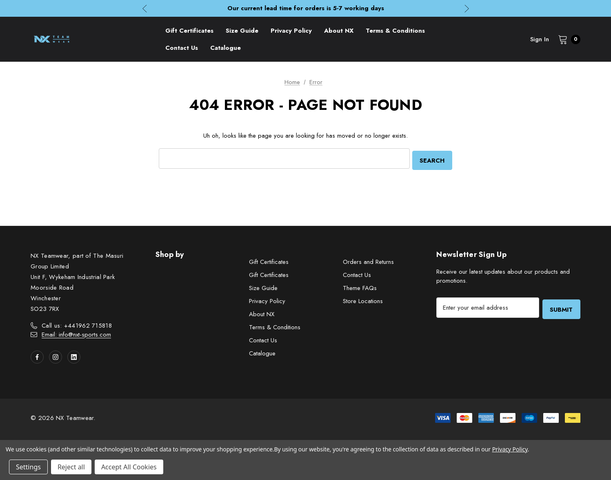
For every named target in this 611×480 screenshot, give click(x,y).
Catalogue (262, 352)
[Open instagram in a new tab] (55, 355)
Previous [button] (144, 8)
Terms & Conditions (274, 325)
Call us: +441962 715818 (77, 324)
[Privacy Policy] (291, 30)
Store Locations (363, 299)
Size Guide (263, 286)
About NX (261, 312)
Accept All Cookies (129, 466)
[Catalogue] (225, 47)
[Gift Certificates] (189, 30)
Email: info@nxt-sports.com (76, 333)
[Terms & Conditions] (395, 30)
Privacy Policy (267, 299)
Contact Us (263, 339)
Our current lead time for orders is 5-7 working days (305, 8)
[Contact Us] (181, 47)
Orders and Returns (368, 260)
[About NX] (339, 30)
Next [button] (466, 8)
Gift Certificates (269, 260)
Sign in (539, 39)
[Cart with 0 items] (566, 39)
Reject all (71, 466)
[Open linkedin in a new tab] (73, 355)
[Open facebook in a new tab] (37, 355)
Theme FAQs (360, 286)
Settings (28, 466)
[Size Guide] (242, 30)
